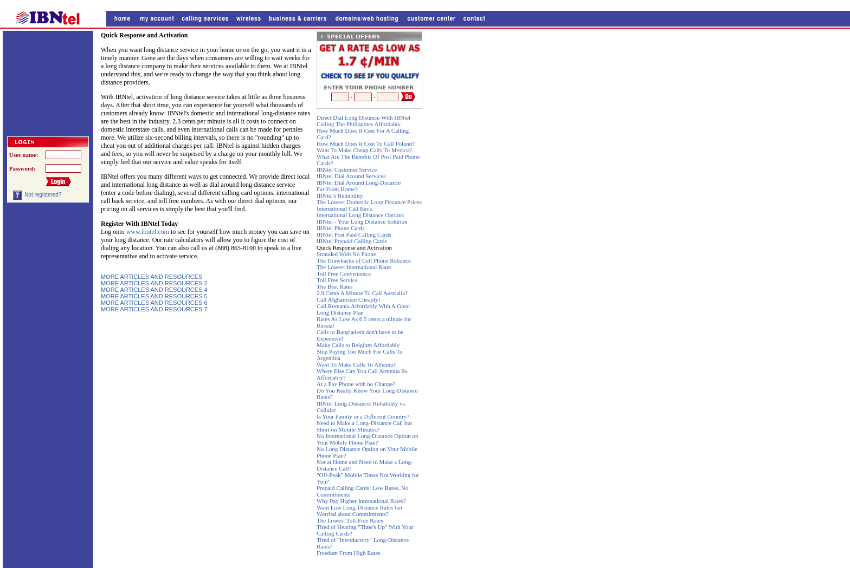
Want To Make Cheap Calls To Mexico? (364, 150)
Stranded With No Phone (346, 254)
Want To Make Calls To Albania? (356, 364)
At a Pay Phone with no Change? (356, 384)
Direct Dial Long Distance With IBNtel (363, 117)
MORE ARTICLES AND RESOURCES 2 (154, 283)
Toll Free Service (337, 280)
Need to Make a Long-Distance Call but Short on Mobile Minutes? (364, 426)
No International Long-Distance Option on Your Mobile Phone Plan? (367, 439)
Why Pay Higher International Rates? (361, 501)
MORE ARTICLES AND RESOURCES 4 (154, 289)
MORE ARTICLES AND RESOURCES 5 (154, 296)
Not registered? (42, 195)
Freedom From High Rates (349, 553)
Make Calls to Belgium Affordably (358, 345)
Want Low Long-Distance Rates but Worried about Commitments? (359, 510)
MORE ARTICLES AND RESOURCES (151, 276)
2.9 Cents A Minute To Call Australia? (362, 293)
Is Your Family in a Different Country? (363, 416)
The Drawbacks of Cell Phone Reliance (364, 260)
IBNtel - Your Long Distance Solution (362, 221)
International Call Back (344, 208)
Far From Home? (337, 189)
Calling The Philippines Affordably (359, 124)
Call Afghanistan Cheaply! (348, 299)
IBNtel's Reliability (340, 195)
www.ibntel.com (148, 232)
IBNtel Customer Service (347, 169)
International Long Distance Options (360, 215)
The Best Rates (335, 286)
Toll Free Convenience (344, 273)
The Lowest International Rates (354, 267)
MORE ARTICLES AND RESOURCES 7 (154, 309)
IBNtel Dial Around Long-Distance (359, 182)
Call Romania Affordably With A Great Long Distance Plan (363, 309)
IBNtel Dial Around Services (351, 176)
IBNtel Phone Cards (341, 228)
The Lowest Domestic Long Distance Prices (369, 202)
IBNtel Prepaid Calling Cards (352, 241)
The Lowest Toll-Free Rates (350, 520)
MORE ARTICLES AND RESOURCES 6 (154, 302)
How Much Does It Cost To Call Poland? (366, 143)
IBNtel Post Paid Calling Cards (354, 234)
